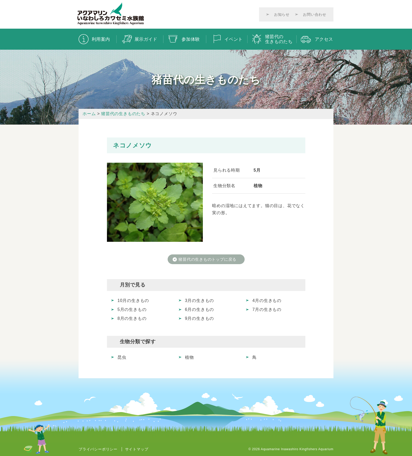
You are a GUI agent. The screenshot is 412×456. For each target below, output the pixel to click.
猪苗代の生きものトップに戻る (208, 259)
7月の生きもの (266, 309)
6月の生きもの (199, 309)
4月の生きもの (266, 300)
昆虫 (121, 357)
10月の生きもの (133, 300)
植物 (189, 357)
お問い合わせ (314, 14)
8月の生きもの (132, 318)
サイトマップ (136, 449)
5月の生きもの (132, 309)
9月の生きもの (199, 318)
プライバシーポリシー (98, 449)
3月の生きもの (199, 300)
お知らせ (282, 14)
